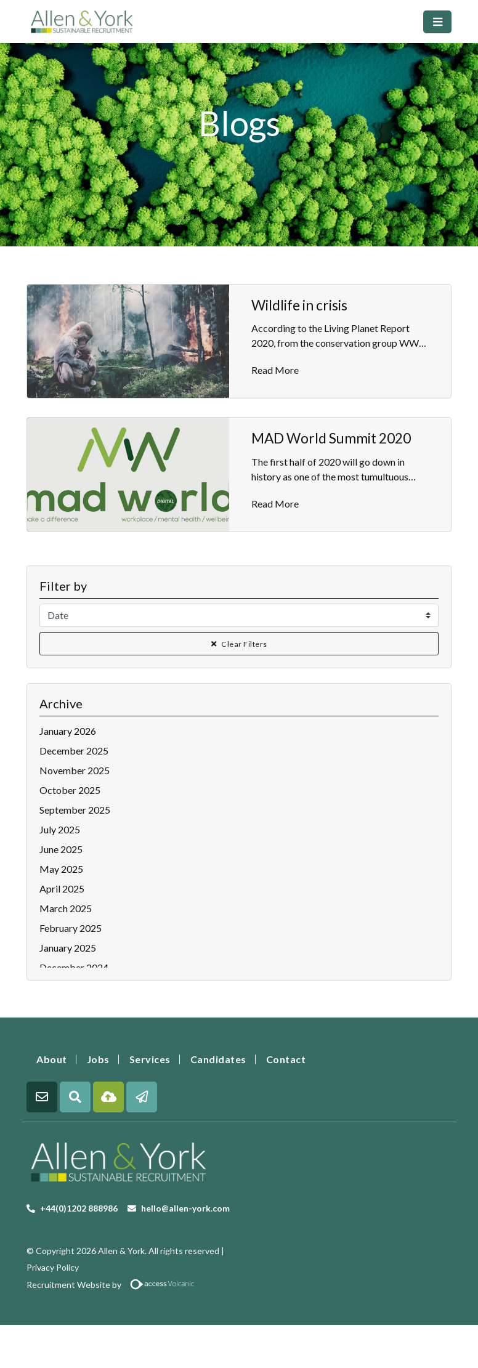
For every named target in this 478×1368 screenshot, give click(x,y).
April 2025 (61, 888)
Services (150, 1059)
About (51, 1059)
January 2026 (67, 731)
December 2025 (73, 750)
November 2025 (74, 770)
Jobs (98, 1059)
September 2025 (74, 810)
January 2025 (67, 947)
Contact (286, 1059)
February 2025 (70, 928)
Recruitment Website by (115, 1284)
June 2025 (61, 849)
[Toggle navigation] (437, 21)
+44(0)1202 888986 (79, 1208)
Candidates (218, 1059)
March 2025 (65, 908)
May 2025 (61, 869)
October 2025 (69, 790)
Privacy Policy (52, 1267)
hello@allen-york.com (185, 1208)
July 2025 (59, 829)
